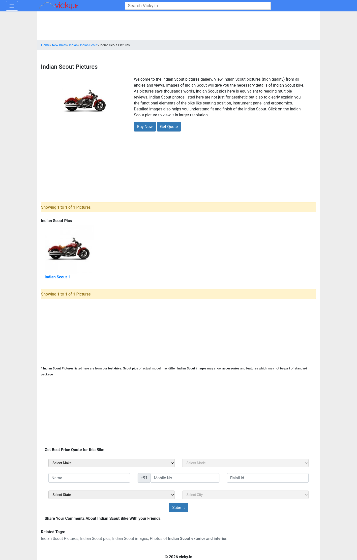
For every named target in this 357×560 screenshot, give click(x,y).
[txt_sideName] (89, 478)
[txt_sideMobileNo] (185, 478)
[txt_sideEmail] (268, 478)
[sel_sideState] (111, 495)
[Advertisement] (178, 164)
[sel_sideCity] (245, 495)
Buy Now (145, 126)
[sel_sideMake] (111, 463)
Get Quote (169, 126)
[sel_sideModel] (245, 463)
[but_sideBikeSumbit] (178, 507)
